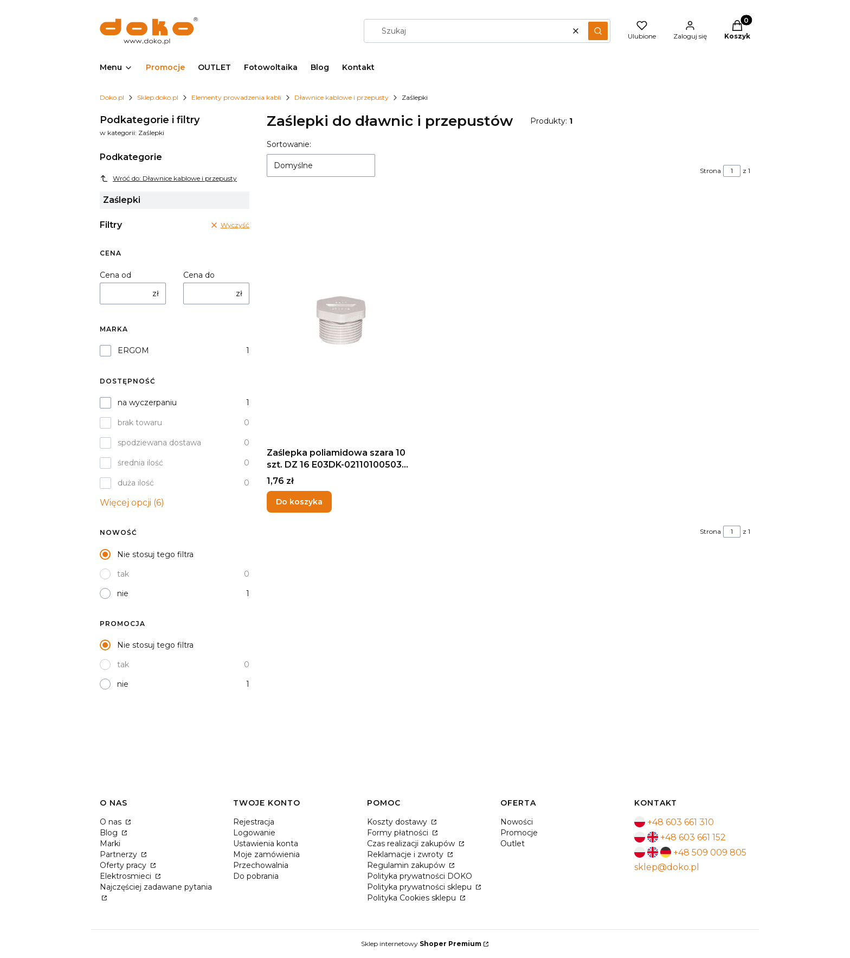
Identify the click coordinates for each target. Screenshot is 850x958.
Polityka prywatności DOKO (419, 876)
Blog (110, 833)
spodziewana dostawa (159, 443)
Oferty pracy (124, 865)
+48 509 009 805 (709, 852)
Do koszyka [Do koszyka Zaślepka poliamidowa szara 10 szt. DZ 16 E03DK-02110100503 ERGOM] (299, 502)
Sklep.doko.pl (157, 97)
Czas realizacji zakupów (412, 843)
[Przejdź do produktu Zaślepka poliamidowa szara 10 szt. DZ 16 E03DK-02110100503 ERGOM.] (341, 321)
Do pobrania (256, 876)
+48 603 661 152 (693, 837)
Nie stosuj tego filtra (155, 554)
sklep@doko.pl (666, 867)
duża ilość (136, 483)
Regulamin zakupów (407, 865)
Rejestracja (253, 822)
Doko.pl (112, 97)
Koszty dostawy (398, 822)
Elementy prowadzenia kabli (236, 97)
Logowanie (254, 833)
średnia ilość (140, 463)
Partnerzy (119, 854)
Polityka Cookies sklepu (412, 898)
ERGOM (133, 350)
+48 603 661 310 (680, 822)
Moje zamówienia (266, 854)
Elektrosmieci (126, 876)
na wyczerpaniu (147, 402)
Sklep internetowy (421, 944)
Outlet (512, 843)
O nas (112, 822)
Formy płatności (398, 833)
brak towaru (140, 422)
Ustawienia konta (265, 843)
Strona (710, 171)
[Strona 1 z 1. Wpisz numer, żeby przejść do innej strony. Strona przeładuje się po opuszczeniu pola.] (731, 171)
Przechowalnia (260, 865)
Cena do (199, 275)
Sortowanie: (289, 144)
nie (122, 593)
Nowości (516, 822)
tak (123, 574)
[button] (598, 31)
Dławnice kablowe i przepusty (341, 97)
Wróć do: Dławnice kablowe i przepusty (168, 178)
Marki (110, 843)
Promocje (519, 833)
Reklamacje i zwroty (406, 854)
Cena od (115, 275)
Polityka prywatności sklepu (420, 887)
